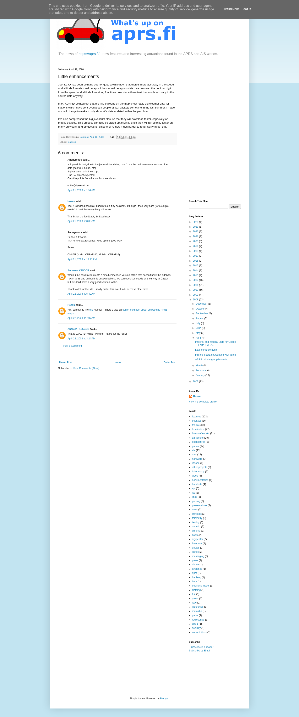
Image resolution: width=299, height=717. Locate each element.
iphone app (198, 471)
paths (195, 615)
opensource (198, 441)
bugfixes (196, 420)
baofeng (196, 577)
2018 (196, 251)
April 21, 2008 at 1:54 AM (81, 190)
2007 (196, 381)
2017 (196, 255)
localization (198, 429)
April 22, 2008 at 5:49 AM (81, 293)
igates (195, 551)
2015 (196, 265)
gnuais (195, 547)
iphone (196, 463)
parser (195, 446)
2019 (196, 246)
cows (195, 535)
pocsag (196, 501)
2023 (196, 226)
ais (193, 450)
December (202, 303)
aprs (194, 573)
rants (195, 509)
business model (200, 585)
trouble (196, 425)
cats (194, 454)
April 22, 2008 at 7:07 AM (81, 318)
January (200, 375)
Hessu (71, 201)
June (199, 328)
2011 (196, 285)
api (193, 488)
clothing (196, 590)
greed (195, 598)
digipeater (197, 539)
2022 (196, 231)
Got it (247, 9)
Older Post (169, 362)
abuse (195, 564)
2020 (196, 241)
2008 (196, 299)
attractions (197, 437)
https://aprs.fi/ (88, 54)
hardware (197, 458)
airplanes (197, 568)
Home (118, 362)
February (201, 370)
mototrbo (197, 611)
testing (195, 522)
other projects (199, 467)
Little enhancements (206, 349)
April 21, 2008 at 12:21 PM (82, 259)
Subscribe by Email (199, 650)
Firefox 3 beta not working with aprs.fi (216, 354)
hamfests (197, 484)
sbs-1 (195, 623)
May (198, 333)
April (198, 337)
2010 (196, 289)
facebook (197, 543)
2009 (196, 294)
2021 (196, 236)
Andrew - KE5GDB (78, 270)
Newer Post (65, 362)
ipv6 (194, 602)
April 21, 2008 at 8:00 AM (81, 221)
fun (194, 594)
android (196, 526)
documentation (200, 480)
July (198, 323)
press (195, 560)
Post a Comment (72, 345)
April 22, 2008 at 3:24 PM (81, 338)
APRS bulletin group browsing (211, 359)
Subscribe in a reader (201, 647)
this (91, 309)
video (195, 475)
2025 (196, 222)
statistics (197, 513)
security (196, 628)
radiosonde (198, 619)
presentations (199, 505)
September (202, 313)
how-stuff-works (201, 433)
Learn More (231, 9)
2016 (196, 260)
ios (193, 492)
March (199, 365)
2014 (196, 270)
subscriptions (199, 632)
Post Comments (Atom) (86, 368)
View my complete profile (203, 401)
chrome (196, 530)
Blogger (164, 698)
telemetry (197, 518)
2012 (196, 280)
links (194, 496)
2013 (196, 275)
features (72, 142)
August (200, 318)
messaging (198, 556)
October (200, 308)
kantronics (197, 606)
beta (194, 581)
